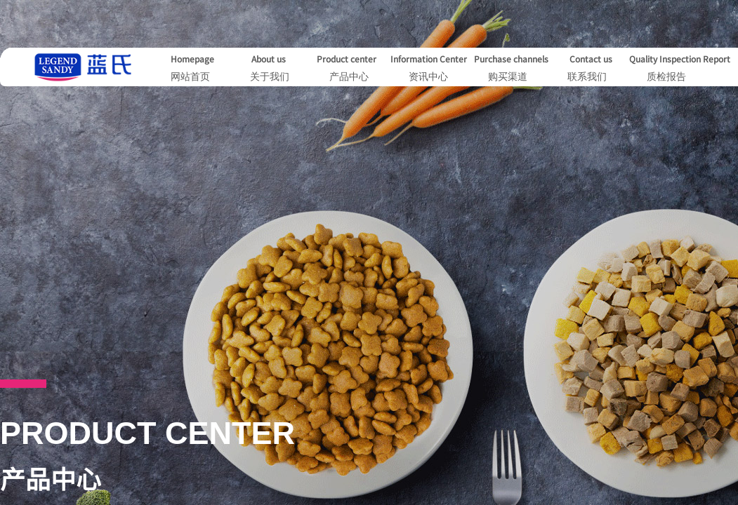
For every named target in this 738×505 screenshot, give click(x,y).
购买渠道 (507, 76)
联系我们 (587, 76)
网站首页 (190, 76)
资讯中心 (428, 76)
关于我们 (269, 76)
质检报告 (666, 76)
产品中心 (349, 76)
